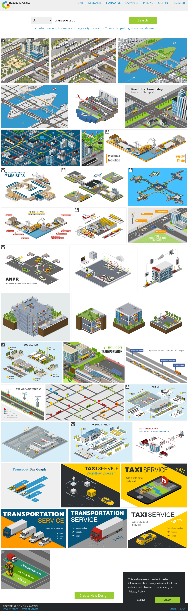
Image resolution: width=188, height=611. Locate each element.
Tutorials (173, 608)
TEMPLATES (113, 3)
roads (134, 28)
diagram (96, 28)
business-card (66, 28)
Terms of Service (29, 608)
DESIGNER (94, 3)
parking (125, 28)
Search (143, 20)
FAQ (182, 608)
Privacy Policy (10, 608)
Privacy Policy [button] (137, 591)
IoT (105, 28)
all (35, 28)
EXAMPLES (131, 3)
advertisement (47, 28)
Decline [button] (141, 600)
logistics (113, 28)
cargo (80, 28)
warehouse (147, 28)
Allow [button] (167, 600)
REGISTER (179, 3)
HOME (80, 3)
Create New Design (94, 595)
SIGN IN (163, 3)
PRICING (148, 3)
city (87, 28)
